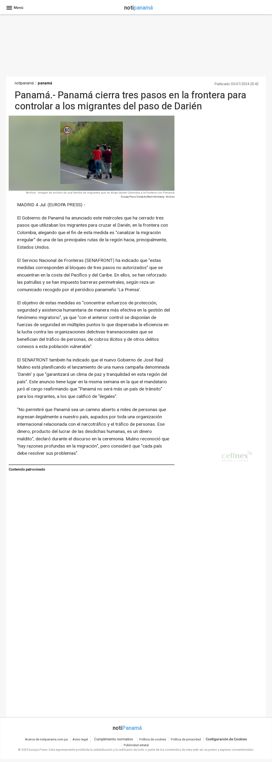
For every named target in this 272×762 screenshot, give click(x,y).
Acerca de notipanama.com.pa (46, 739)
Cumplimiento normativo (113, 739)
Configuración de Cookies (226, 739)
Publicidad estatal (136, 745)
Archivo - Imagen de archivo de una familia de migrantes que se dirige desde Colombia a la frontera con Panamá (100, 193)
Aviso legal (80, 739)
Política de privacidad (186, 739)
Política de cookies (152, 739)
